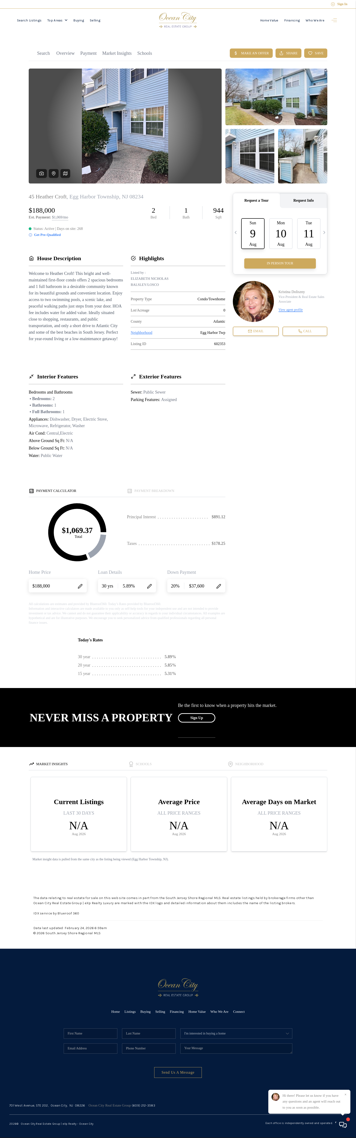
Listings (130, 1008)
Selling (95, 20)
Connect (239, 1008)
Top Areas (57, 20)
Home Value (269, 20)
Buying (78, 20)
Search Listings (29, 20)
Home (115, 1008)
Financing (292, 20)
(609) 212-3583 (143, 1102)
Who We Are (315, 20)
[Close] (345, 1094)
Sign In (339, 4)
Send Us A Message (177, 1069)
